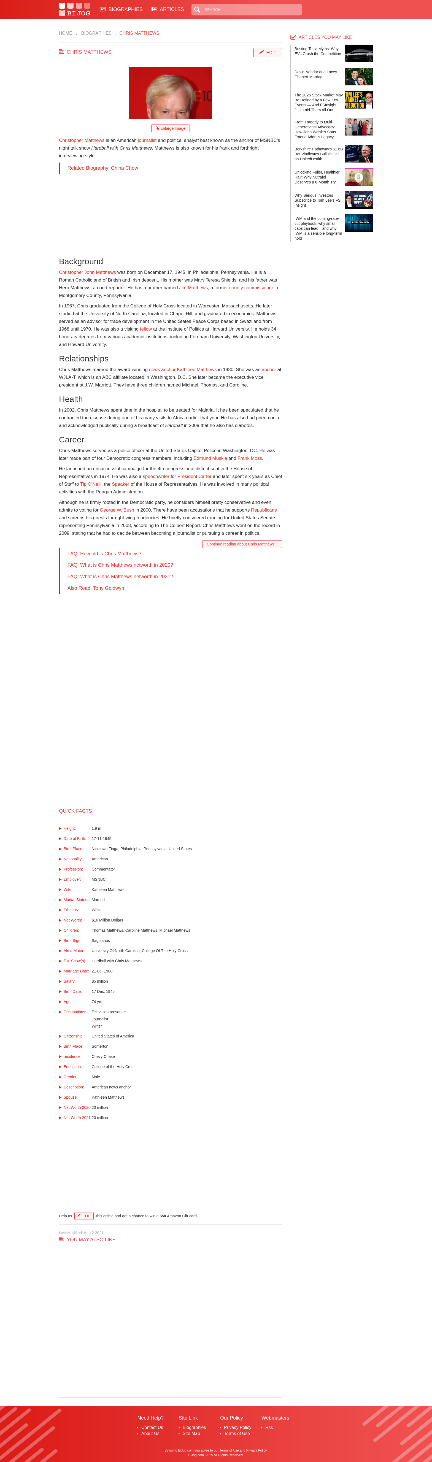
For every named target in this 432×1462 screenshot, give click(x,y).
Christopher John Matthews (87, 272)
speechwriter (156, 476)
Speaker (120, 484)
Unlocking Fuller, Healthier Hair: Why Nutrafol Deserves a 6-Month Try (317, 177)
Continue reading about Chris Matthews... (242, 544)
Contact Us (152, 1427)
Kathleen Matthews (197, 369)
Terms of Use (237, 1433)
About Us (150, 1433)
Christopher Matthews (81, 140)
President (187, 476)
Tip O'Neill (90, 484)
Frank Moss (249, 458)
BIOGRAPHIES (121, 9)
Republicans (264, 510)
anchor (269, 369)
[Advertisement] (170, 212)
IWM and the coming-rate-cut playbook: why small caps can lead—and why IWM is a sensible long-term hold (318, 228)
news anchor (162, 369)
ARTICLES (168, 9)
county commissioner (251, 287)
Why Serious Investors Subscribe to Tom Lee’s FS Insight (318, 200)
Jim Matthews (193, 287)
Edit (271, 52)
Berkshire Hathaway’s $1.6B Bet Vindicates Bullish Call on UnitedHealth (319, 154)
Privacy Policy (238, 1427)
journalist (147, 140)
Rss (269, 1427)
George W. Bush (117, 510)
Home (65, 33)
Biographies (96, 33)
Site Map (191, 1433)
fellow (146, 329)
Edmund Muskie (210, 458)
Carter (205, 476)
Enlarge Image (170, 128)
